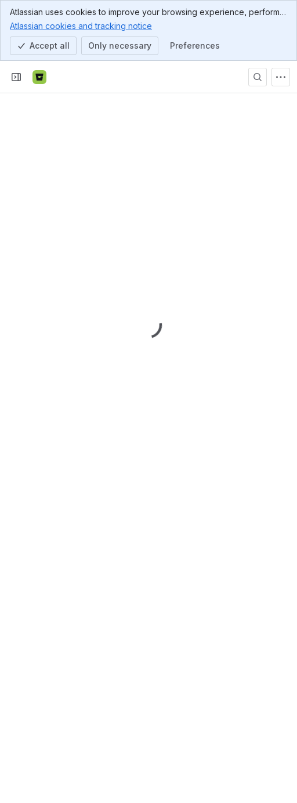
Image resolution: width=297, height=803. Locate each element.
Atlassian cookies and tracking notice (81, 25)
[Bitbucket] (39, 77)
